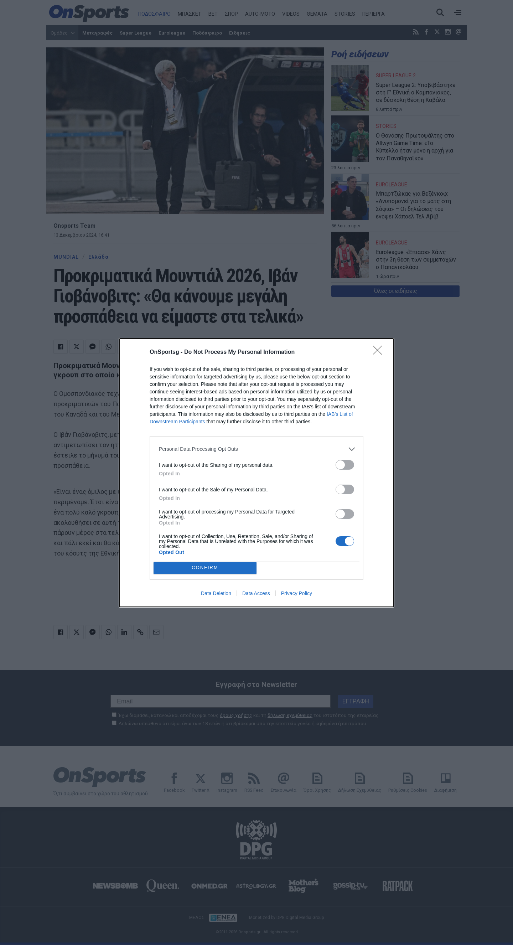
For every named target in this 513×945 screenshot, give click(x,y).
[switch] (345, 465)
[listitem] (256, 449)
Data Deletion (216, 593)
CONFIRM (205, 567)
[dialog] (256, 473)
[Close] (380, 352)
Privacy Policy (296, 593)
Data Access (256, 593)
